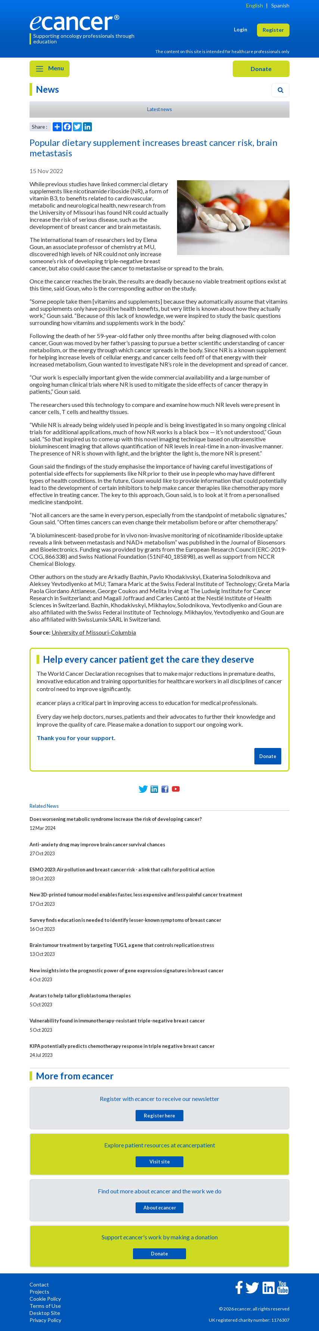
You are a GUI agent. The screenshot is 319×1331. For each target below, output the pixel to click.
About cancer (159, 1208)
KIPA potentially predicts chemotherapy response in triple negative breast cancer (122, 1046)
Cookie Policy (45, 1298)
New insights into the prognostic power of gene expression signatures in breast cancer (126, 970)
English (254, 5)
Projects (39, 1291)
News (47, 89)
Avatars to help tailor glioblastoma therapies (80, 996)
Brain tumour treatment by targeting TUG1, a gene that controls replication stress (122, 945)
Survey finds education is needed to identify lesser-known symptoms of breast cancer (125, 920)
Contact (39, 1284)
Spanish (280, 5)
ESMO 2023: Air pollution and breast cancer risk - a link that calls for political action (122, 869)
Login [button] (240, 29)
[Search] (280, 90)
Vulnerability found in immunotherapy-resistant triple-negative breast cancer (117, 1021)
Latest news (159, 109)
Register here (159, 1116)
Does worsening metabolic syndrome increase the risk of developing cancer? (116, 819)
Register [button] (273, 30)
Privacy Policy (45, 1320)
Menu (49, 68)
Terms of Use (45, 1306)
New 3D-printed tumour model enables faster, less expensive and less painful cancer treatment (136, 895)
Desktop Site (45, 1313)
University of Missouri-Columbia (94, 632)
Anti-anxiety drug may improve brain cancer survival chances (97, 844)
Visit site (159, 1162)
